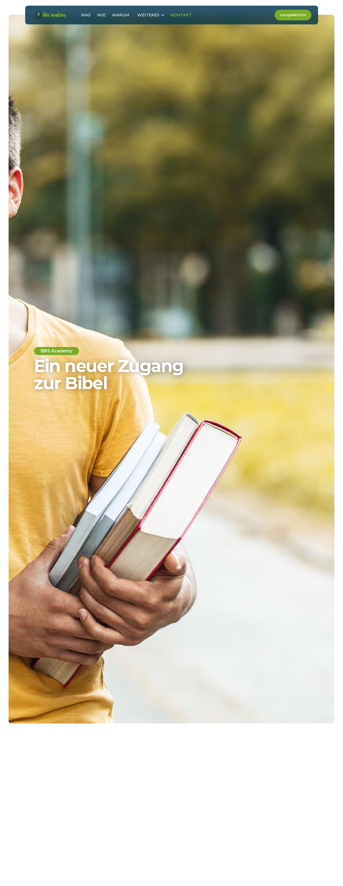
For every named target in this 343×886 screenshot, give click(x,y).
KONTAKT (181, 14)
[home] (51, 15)
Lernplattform (293, 15)
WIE (101, 14)
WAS (86, 14)
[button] (150, 15)
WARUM (120, 14)
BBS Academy (56, 350)
